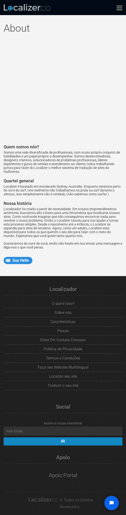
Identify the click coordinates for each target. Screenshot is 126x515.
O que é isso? (63, 303)
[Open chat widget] (111, 503)
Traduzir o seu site (63, 385)
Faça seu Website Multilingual (63, 367)
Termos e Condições (63, 358)
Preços (63, 331)
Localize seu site (63, 376)
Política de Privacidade (63, 349)
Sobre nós (63, 312)
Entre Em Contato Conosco (63, 340)
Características (63, 321)
